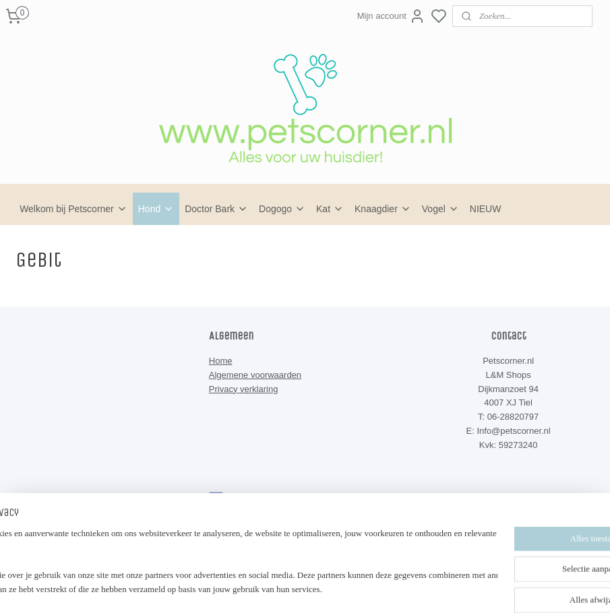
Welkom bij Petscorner (73, 208)
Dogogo (282, 208)
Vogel (440, 208)
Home (221, 361)
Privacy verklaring (243, 389)
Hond (156, 208)
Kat (330, 208)
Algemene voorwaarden (255, 375)
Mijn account (391, 16)
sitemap (343, 566)
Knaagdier (383, 208)
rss (366, 566)
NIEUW (485, 208)
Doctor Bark (216, 208)
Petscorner (241, 499)
